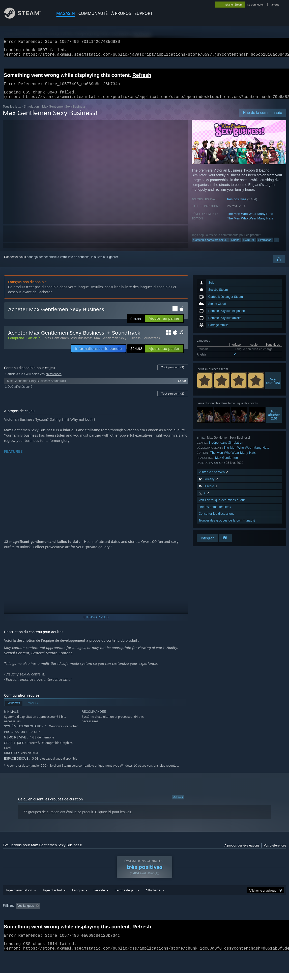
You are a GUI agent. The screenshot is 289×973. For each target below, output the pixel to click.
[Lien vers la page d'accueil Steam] (26, 17)
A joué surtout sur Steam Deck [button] (166, 919)
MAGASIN (65, 13)
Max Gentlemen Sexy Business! (68, 344)
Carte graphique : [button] (15, 925)
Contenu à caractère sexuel (210, 245)
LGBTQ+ (248, 245)
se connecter (256, 4)
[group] (144, 922)
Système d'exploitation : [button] (212, 919)
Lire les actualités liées (215, 513)
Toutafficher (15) (274, 420)
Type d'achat (52, 903)
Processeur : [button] (246, 919)
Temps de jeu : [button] (126, 919)
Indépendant (218, 448)
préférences (53, 380)
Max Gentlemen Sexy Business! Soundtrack (127, 344)
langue (275, 4)
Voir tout (178, 803)
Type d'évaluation (18, 903)
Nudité (235, 245)
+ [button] (276, 245)
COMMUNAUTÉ (93, 13)
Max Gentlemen (226, 464)
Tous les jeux (12, 112)
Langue (77, 903)
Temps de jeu (125, 903)
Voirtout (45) (273, 387)
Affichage (153, 903)
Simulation (31, 112)
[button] (164, 324)
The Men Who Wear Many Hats (250, 220)
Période (99, 903)
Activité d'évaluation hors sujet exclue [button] (81, 919)
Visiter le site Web (214, 478)
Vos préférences (275, 851)
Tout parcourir (172, 373)
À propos (121, 13)
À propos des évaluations (241, 851)
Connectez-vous (15, 263)
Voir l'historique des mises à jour (222, 506)
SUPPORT (143, 13)
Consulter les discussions (216, 520)
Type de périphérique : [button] (52, 925)
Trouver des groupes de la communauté (227, 526)
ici (109, 818)
